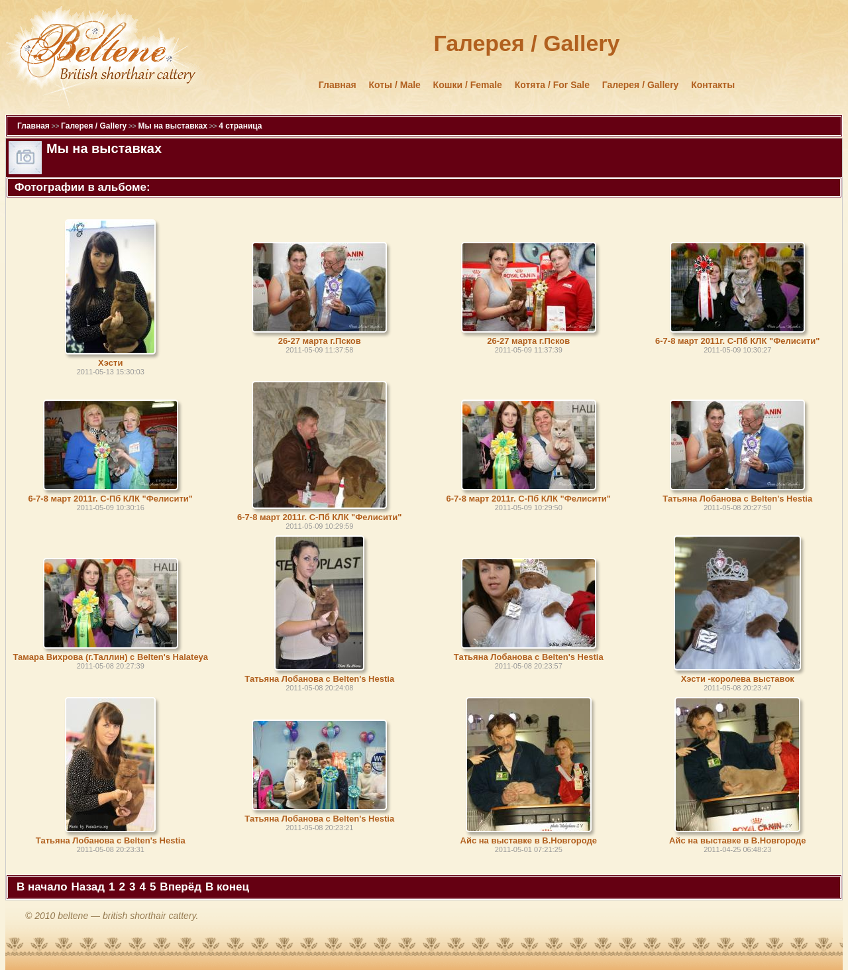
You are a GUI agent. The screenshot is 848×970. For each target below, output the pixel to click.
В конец (227, 887)
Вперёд (180, 887)
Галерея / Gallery (640, 85)
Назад (88, 887)
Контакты (713, 85)
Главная (337, 85)
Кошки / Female (467, 85)
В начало (42, 887)
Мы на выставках (172, 126)
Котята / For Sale (552, 85)
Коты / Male (395, 85)
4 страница (240, 126)
